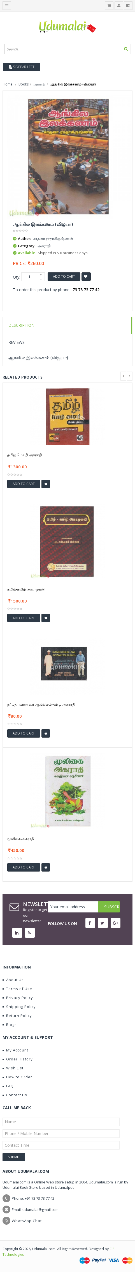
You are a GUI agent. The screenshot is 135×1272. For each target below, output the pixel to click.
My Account (15, 1050)
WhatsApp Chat (27, 1220)
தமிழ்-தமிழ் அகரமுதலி (26, 589)
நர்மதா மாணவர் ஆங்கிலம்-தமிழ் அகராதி (41, 704)
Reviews (16, 342)
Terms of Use (17, 988)
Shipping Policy (19, 1006)
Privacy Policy (18, 997)
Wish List (13, 1068)
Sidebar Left (21, 66)
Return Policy (17, 1015)
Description (21, 325)
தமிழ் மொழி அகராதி (24, 454)
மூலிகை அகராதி (20, 838)
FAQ (8, 1085)
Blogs (10, 1024)
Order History (18, 1059)
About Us (13, 979)
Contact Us (15, 1094)
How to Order (17, 1076)
